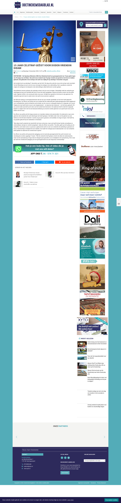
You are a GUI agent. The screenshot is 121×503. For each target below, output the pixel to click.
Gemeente (36, 12)
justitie (54, 71)
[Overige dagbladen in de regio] (94, 478)
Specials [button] (49, 12)
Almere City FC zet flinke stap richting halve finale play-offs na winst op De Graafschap (96, 371)
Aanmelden (65, 490)
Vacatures (65, 12)
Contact (71, 12)
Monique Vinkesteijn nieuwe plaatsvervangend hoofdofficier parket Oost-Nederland (33, 175)
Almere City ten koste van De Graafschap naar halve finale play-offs (97, 385)
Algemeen (22, 12)
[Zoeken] (106, 12)
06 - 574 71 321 (50, 153)
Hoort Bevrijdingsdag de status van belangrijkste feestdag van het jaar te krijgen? (97, 397)
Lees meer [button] (70, 500)
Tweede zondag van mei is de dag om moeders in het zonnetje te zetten (97, 411)
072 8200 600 (27, 482)
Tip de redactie (64, 162)
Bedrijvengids (29, 12)
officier (58, 71)
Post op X (44, 162)
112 (17, 12)
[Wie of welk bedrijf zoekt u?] (94, 25)
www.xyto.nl (27, 486)
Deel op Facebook (24, 162)
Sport (54, 12)
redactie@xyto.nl (28, 484)
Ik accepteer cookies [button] (111, 500)
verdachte (49, 71)
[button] (15, 455)
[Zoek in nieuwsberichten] (97, 12)
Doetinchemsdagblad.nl (38, 4)
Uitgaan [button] (59, 12)
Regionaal (43, 12)
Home (16, 17)
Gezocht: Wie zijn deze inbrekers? (65, 172)
